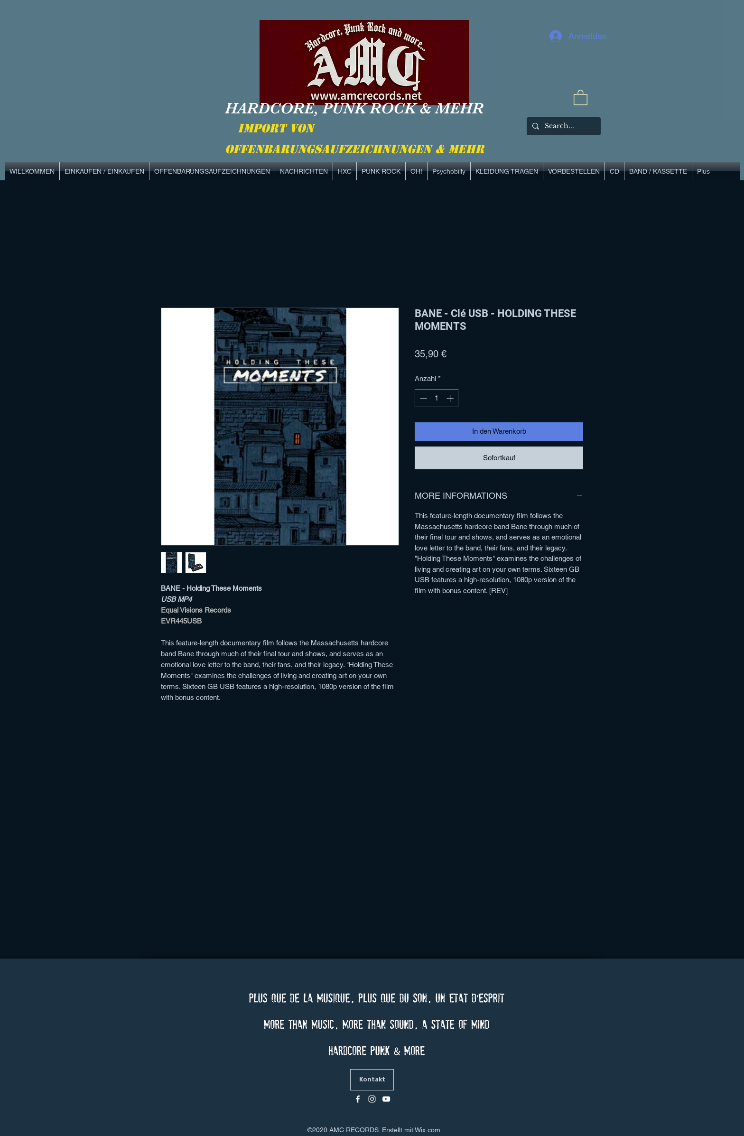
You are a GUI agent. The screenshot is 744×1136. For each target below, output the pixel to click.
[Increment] (451, 398)
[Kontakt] (372, 1079)
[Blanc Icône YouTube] (386, 1099)
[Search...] (563, 126)
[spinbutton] (437, 398)
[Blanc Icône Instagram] (372, 1099)
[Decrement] (422, 398)
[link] (580, 97)
